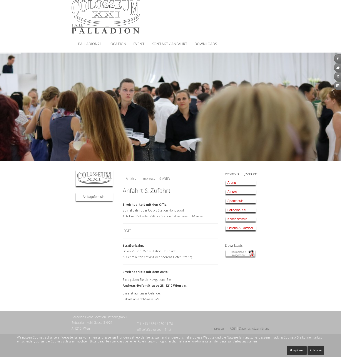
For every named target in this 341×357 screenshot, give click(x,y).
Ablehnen (316, 350)
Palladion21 (90, 43)
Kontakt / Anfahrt (169, 43)
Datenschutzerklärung (254, 328)
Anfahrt (131, 178)
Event (139, 43)
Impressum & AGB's (156, 178)
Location (117, 43)
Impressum (219, 328)
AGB (233, 328)
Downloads (205, 43)
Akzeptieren (296, 350)
